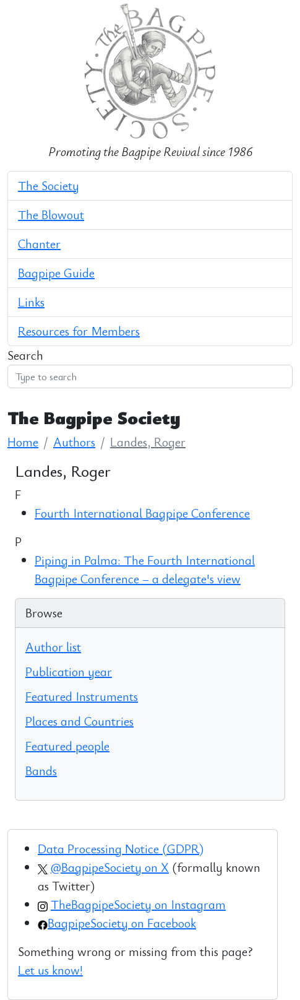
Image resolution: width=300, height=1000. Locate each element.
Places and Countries (79, 721)
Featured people (67, 745)
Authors (74, 441)
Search (25, 355)
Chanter (39, 243)
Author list (53, 646)
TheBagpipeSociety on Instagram (138, 904)
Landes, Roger (148, 441)
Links (31, 301)
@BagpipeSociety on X (110, 867)
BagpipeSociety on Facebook (122, 923)
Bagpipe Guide (56, 272)
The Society (48, 185)
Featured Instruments (81, 696)
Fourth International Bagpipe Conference (142, 513)
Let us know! (50, 970)
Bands (41, 770)
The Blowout (51, 214)
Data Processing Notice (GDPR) (121, 848)
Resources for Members (79, 331)
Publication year (68, 671)
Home (22, 441)
